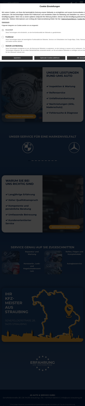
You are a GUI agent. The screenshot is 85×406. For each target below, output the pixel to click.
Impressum (5, 22)
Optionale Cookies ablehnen (50, 58)
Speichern (17, 58)
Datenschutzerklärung (68, 19)
